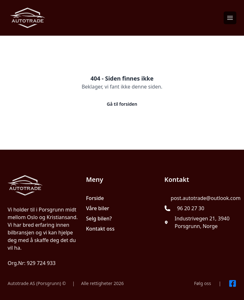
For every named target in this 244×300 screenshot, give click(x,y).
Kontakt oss (100, 228)
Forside (95, 198)
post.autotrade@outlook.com (206, 198)
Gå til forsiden (122, 104)
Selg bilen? (99, 218)
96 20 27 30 (190, 208)
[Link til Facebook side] (232, 283)
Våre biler (97, 208)
